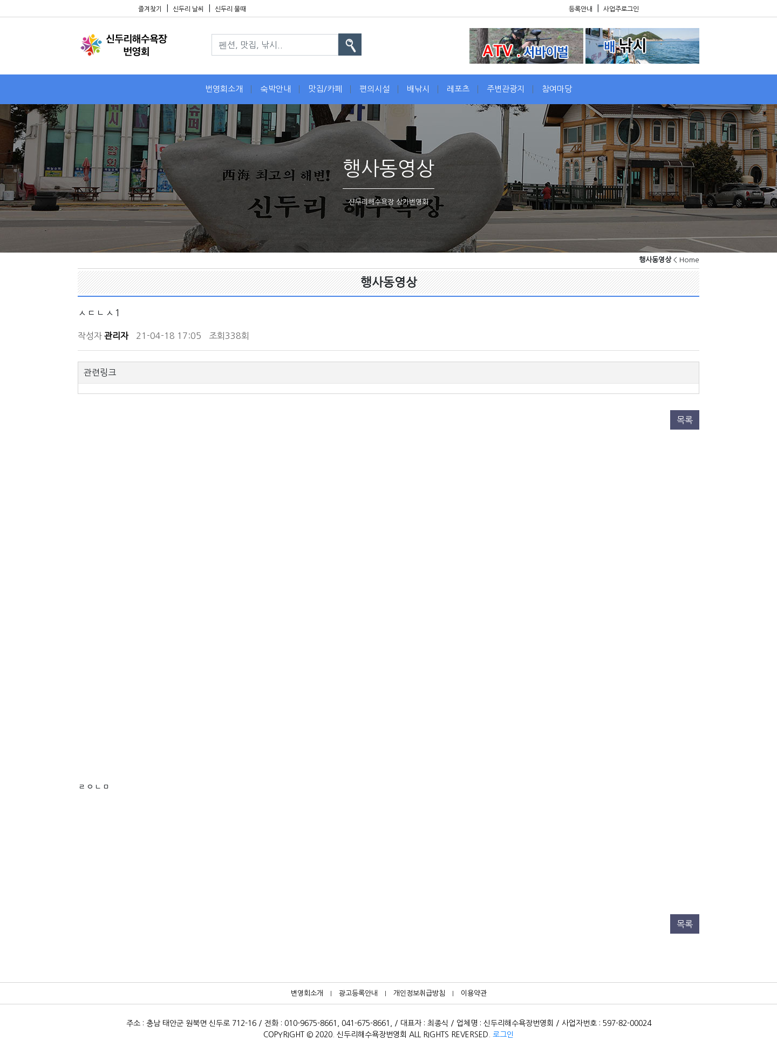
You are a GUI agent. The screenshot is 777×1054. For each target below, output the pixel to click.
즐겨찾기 (150, 9)
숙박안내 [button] (275, 89)
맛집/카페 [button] (325, 89)
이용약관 (474, 993)
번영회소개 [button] (224, 89)
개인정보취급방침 (419, 993)
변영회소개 (307, 993)
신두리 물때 (230, 9)
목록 (685, 420)
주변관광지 (505, 89)
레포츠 (458, 89)
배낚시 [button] (418, 89)
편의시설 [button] (374, 89)
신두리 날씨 (188, 9)
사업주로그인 (621, 9)
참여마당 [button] (557, 89)
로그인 (503, 1034)
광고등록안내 (358, 993)
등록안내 (580, 9)
